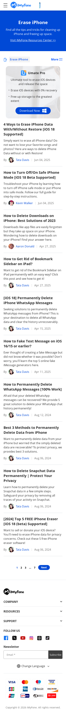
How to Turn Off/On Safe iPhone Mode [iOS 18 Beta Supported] (31, 175)
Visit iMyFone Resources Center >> (33, 40)
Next (44, 567)
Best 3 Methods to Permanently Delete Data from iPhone (31, 430)
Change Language (33, 666)
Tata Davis (22, 160)
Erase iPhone (19, 59)
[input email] (26, 654)
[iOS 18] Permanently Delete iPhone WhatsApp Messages (28, 300)
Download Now (33, 111)
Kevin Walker (24, 203)
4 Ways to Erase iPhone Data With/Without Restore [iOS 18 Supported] (29, 129)
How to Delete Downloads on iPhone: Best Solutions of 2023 (29, 218)
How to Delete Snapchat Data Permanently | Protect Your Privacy (29, 475)
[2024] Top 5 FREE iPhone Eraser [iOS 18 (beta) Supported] (31, 521)
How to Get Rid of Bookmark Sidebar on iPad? (28, 261)
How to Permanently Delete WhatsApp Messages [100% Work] (33, 387)
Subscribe (55, 654)
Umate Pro (36, 73)
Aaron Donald (25, 246)
